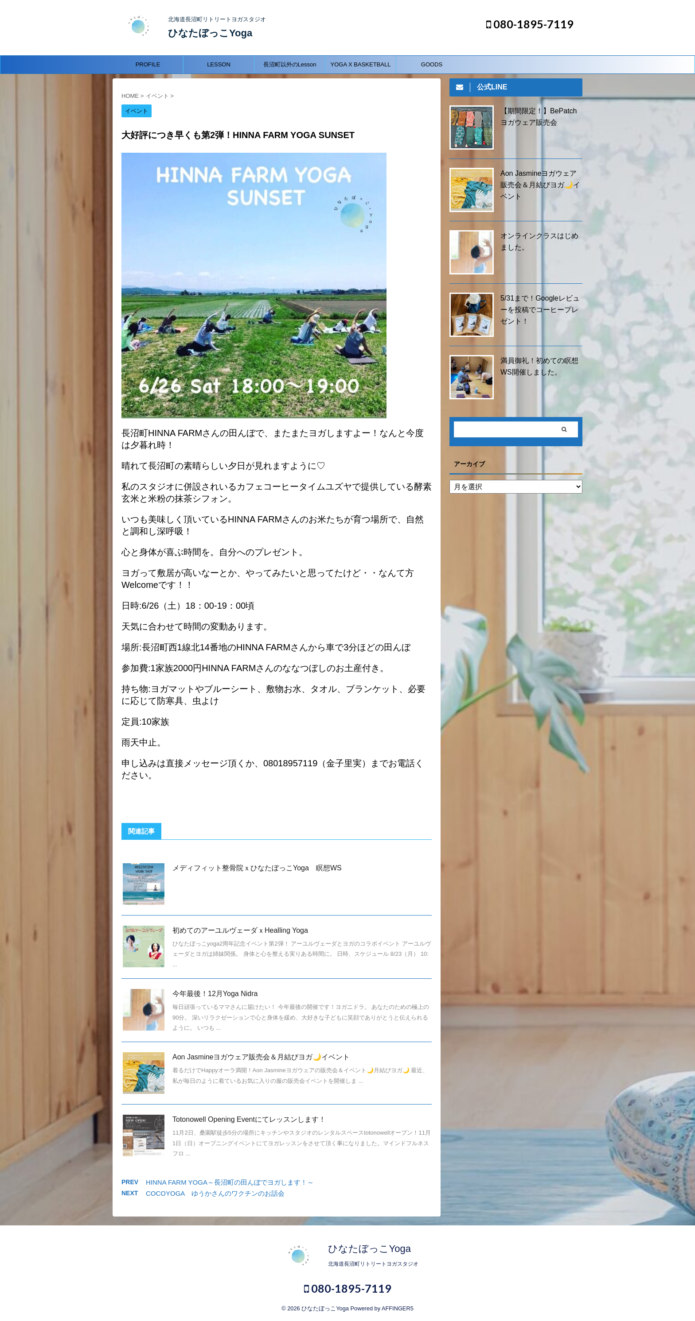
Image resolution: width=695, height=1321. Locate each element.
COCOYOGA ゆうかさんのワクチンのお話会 (215, 1193)
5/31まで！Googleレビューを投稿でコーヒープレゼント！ (540, 309)
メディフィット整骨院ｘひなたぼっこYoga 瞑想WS (257, 868)
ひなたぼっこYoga (210, 33)
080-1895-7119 (530, 24)
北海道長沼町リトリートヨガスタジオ (373, 1264)
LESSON (218, 64)
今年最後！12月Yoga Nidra (215, 993)
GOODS (431, 64)
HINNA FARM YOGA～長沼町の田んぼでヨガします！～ (230, 1182)
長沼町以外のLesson (289, 64)
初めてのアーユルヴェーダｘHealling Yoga (240, 930)
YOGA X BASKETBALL (361, 64)
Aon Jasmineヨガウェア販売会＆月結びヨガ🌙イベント (261, 1057)
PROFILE (148, 64)
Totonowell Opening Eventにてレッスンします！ (249, 1119)
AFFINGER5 (398, 1308)
